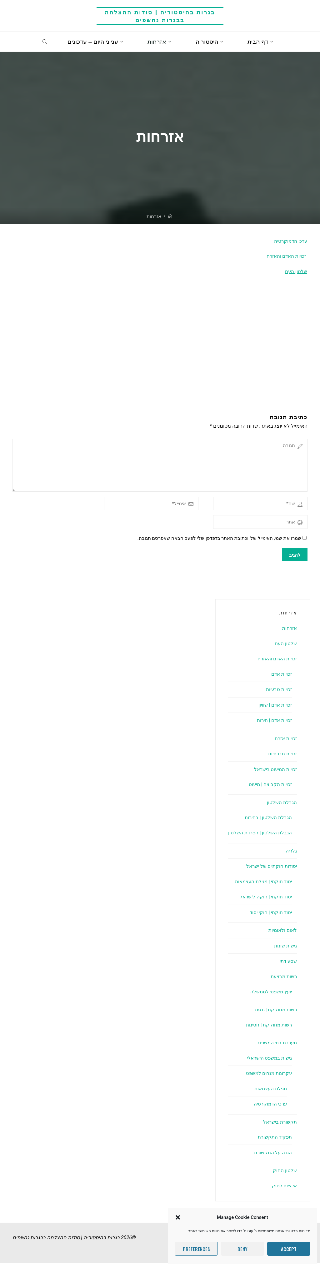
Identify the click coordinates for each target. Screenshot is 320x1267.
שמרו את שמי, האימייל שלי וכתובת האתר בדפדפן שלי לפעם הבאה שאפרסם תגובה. (222, 542)
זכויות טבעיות (278, 693)
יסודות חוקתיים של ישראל (270, 870)
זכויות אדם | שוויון (274, 709)
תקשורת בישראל (279, 1126)
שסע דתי (287, 965)
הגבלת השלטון (281, 806)
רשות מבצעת (283, 980)
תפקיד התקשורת (274, 1141)
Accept (289, 1248)
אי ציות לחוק (283, 1190)
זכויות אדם (280, 678)
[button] (178, 1217)
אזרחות (289, 632)
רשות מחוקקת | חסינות (268, 1029)
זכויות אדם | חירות (273, 724)
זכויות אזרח (285, 742)
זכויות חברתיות (281, 758)
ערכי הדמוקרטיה (290, 241)
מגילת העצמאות (269, 1093)
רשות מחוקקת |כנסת (275, 1013)
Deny (243, 1248)
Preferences (196, 1248)
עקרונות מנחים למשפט (267, 1077)
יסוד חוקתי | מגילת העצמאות (261, 885)
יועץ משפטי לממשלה (270, 996)
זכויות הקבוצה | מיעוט (269, 788)
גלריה (291, 855)
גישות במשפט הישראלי (268, 1062)
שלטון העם (296, 271)
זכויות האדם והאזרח (285, 256)
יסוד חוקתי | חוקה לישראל (264, 901)
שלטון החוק (285, 1174)
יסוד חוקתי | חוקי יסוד (269, 916)
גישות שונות (285, 950)
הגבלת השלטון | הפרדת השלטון (259, 837)
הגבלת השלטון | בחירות (267, 821)
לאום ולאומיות (282, 934)
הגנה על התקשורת (272, 1157)
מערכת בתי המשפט (276, 1047)
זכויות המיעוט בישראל (274, 773)
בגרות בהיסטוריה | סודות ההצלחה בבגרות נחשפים (160, 16)
